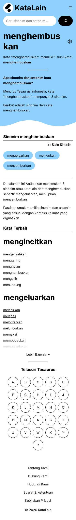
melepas (9, 316)
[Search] (65, 21)
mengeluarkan (18, 155)
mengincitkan (27, 241)
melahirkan (11, 310)
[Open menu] (70, 7)
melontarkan (12, 322)
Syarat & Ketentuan (38, 492)
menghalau (11, 266)
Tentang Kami (38, 468)
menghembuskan (16, 272)
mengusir (10, 279)
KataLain (30, 7)
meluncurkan (13, 328)
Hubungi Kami (38, 484)
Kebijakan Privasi (38, 500)
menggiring (11, 260)
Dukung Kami (38, 476)
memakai (10, 334)
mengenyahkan (14, 254)
